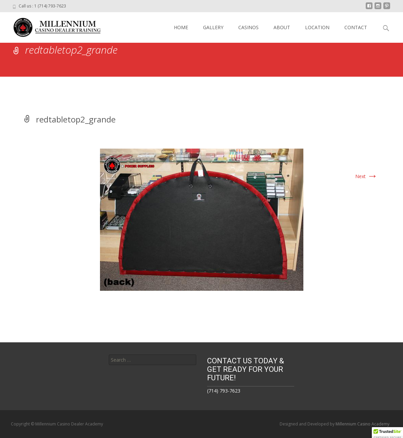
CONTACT (355, 27)
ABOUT (282, 27)
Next (366, 176)
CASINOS (248, 27)
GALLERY (213, 27)
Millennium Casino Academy (362, 424)
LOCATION (317, 27)
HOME (181, 27)
